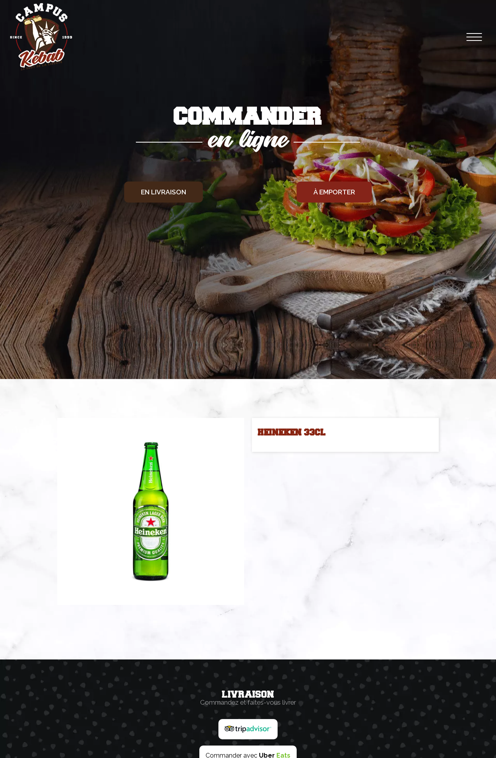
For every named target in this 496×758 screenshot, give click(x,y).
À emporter (334, 192)
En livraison (163, 192)
